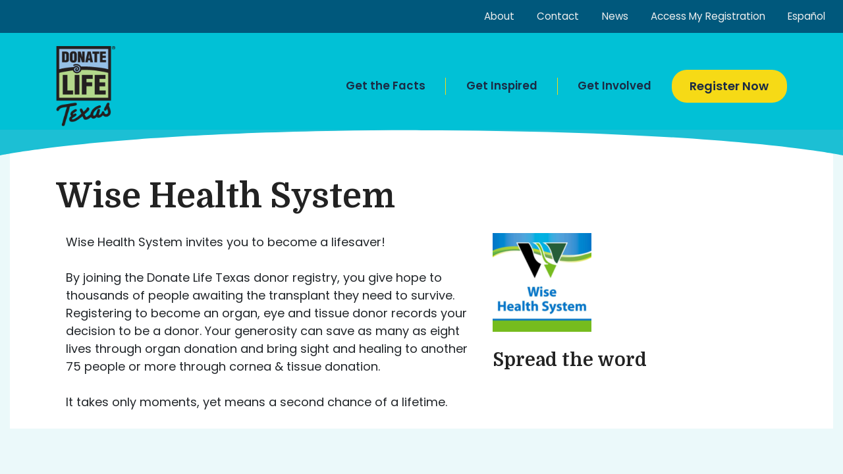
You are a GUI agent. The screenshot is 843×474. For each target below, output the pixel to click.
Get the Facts (385, 85)
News (615, 16)
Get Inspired (501, 85)
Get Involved (614, 85)
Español (806, 16)
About (499, 16)
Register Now (729, 86)
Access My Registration (708, 16)
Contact (558, 16)
